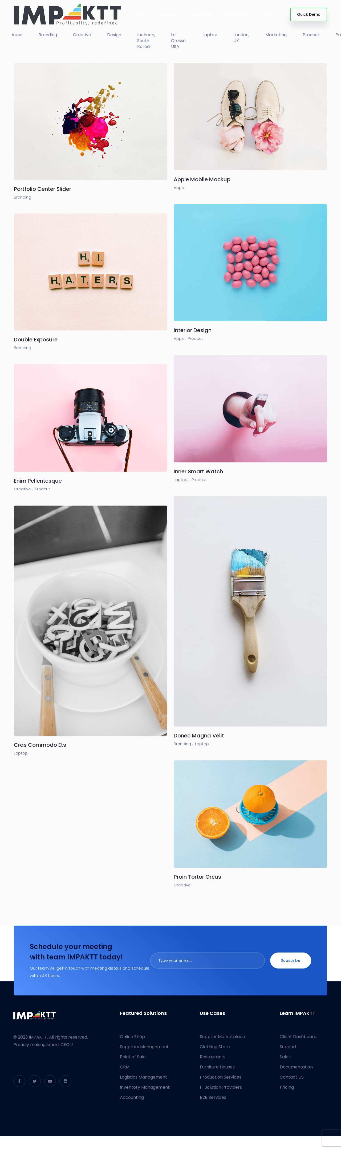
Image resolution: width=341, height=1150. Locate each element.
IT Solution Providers (221, 1087)
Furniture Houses (217, 1067)
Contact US (292, 1077)
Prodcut (195, 338)
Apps (179, 187)
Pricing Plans (236, 14)
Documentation (296, 1067)
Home (141, 14)
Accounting (132, 1097)
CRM (124, 1067)
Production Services (220, 1077)
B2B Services (213, 1097)
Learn (267, 14)
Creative (182, 885)
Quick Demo (308, 14)
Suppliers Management (144, 1047)
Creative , (23, 489)
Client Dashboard (298, 1037)
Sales (285, 1057)
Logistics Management (143, 1077)
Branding (22, 197)
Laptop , (181, 479)
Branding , (183, 744)
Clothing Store (215, 1047)
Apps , (180, 338)
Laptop (202, 744)
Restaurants (212, 1057)
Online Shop (132, 1037)
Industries (200, 14)
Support (288, 1047)
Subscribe (290, 960)
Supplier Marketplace (222, 1037)
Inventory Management (145, 1087)
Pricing (287, 1087)
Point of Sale (133, 1057)
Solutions (168, 14)
